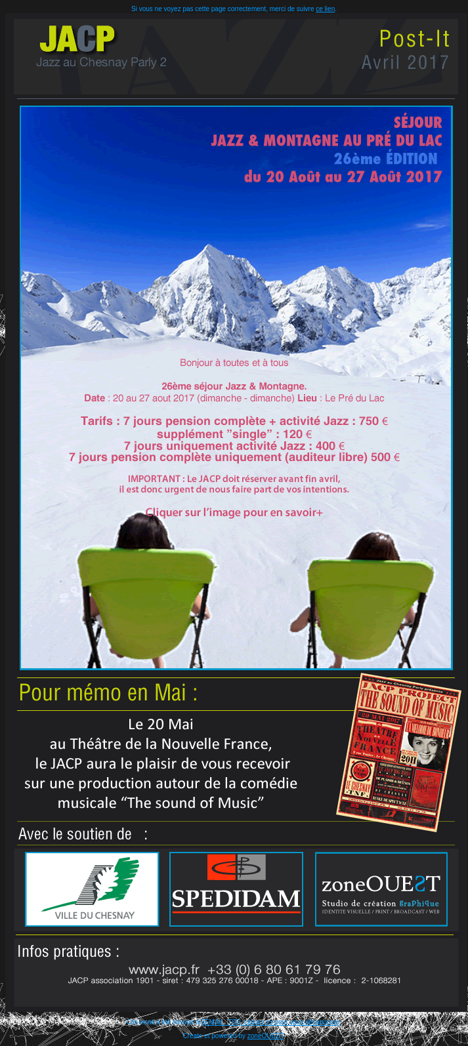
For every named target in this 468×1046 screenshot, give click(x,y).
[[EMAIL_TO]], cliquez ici (237, 1022)
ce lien (325, 8)
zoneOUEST (265, 1035)
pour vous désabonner (306, 1022)
